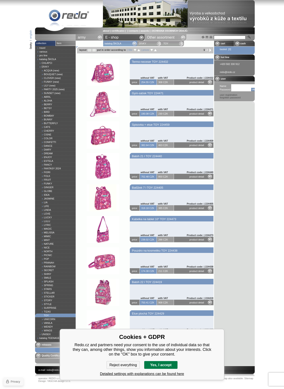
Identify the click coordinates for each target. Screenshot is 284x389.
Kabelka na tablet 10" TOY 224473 (154, 219)
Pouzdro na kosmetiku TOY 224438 (155, 250)
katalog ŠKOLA (113, 43)
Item (59, 43)
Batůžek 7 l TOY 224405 (147, 187)
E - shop (112, 37)
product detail (196, 82)
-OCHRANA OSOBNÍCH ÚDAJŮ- (169, 30)
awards (145, 30)
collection (41, 43)
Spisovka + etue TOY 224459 (151, 124)
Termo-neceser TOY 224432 (150, 61)
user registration (228, 95)
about (106, 30)
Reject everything (123, 365)
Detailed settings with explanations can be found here (142, 374)
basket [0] (225, 49)
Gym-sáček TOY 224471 (148, 93)
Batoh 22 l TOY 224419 (147, 282)
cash (243, 43)
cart (223, 43)
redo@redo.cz (54, 370)
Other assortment (161, 37)
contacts (133, 30)
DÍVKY (142, 43)
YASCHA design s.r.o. (59, 381)
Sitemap (248, 378)
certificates (118, 30)
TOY (69, 16)
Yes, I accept (161, 365)
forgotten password (230, 97)
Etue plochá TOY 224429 (148, 313)
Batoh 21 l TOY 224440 (147, 156)
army (82, 37)
